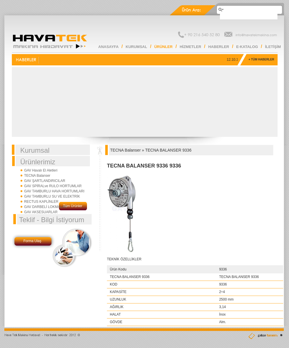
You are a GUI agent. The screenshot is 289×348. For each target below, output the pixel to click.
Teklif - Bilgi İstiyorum (51, 220)
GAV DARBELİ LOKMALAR (45, 207)
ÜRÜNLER (163, 47)
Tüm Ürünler (72, 206)
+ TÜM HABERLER (261, 59)
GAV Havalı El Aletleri (40, 170)
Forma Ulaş (32, 241)
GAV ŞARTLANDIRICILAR (44, 181)
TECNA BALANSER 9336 (168, 150)
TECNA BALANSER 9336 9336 (144, 166)
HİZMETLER (190, 47)
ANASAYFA (108, 47)
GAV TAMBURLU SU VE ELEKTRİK (52, 196)
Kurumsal (34, 150)
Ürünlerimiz (37, 162)
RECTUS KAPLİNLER (41, 202)
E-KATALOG (247, 47)
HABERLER (218, 47)
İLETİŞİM (273, 47)
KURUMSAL (136, 47)
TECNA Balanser (37, 176)
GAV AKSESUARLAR (41, 212)
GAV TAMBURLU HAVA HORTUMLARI (54, 191)
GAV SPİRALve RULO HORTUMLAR (52, 186)
